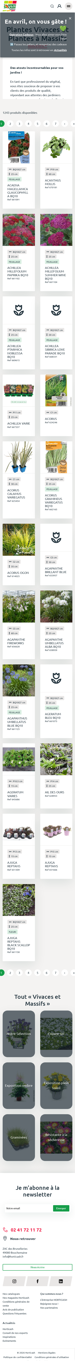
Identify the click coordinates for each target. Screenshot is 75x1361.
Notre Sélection (19, 1033)
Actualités (60, 50)
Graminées (19, 1137)
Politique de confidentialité (17, 1357)
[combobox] (52, 6)
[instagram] (14, 1281)
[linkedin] (60, 1281)
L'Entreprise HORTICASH (53, 1299)
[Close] (70, 18)
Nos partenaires (49, 1307)
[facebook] (37, 1281)
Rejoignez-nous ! (49, 1303)
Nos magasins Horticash (16, 1297)
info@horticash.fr (13, 1256)
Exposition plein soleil (56, 1085)
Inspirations (9, 1336)
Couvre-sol (56, 1033)
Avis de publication (13, 1309)
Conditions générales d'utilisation (52, 1357)
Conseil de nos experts (15, 1332)
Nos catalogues (11, 1293)
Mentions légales (46, 1352)
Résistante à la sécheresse (56, 1137)
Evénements (9, 1340)
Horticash (8, 1329)
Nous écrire (38, 1267)
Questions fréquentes (14, 1313)
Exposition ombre (18, 1085)
